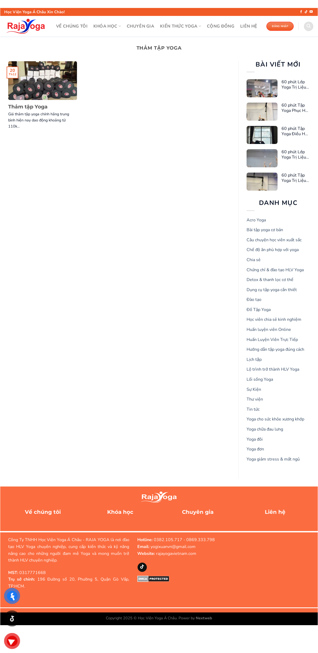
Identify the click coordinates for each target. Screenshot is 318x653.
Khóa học (120, 512)
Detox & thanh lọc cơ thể (270, 280)
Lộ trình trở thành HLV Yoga (273, 369)
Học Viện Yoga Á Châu (157, 618)
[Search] (308, 26)
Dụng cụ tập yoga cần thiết (272, 290)
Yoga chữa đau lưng (265, 429)
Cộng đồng (220, 26)
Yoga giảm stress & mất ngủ (273, 459)
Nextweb (204, 618)
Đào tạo (254, 300)
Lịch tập (254, 359)
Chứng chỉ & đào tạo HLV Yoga (275, 270)
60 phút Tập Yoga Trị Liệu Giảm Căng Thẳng (293, 178)
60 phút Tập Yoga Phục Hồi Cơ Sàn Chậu (295, 108)
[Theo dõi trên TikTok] (306, 12)
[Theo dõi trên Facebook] (301, 12)
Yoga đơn (255, 449)
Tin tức (253, 409)
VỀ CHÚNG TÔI (72, 26)
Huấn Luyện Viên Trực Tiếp (272, 340)
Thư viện (255, 399)
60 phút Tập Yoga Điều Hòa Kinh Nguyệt (295, 131)
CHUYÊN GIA (140, 26)
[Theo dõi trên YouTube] (311, 12)
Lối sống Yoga (260, 379)
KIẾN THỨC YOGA (180, 26)
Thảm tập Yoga (28, 107)
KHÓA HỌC (107, 26)
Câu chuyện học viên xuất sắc (274, 240)
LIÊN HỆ (248, 26)
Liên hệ (275, 512)
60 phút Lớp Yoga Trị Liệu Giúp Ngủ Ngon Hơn (293, 154)
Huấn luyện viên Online (269, 329)
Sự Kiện (254, 389)
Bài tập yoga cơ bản (265, 230)
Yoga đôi (255, 439)
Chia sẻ (254, 260)
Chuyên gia (197, 512)
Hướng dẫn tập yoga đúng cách (275, 349)
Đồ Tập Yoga (259, 310)
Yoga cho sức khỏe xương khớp (275, 419)
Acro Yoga (256, 220)
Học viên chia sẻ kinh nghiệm (274, 319)
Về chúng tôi (43, 512)
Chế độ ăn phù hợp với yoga (273, 250)
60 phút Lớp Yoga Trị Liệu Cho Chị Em (293, 84)
